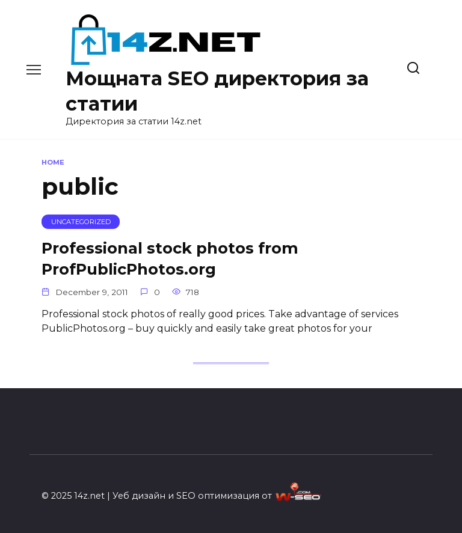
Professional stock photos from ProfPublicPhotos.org (170, 258)
